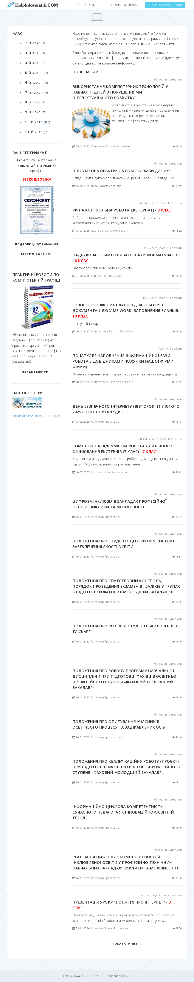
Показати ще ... (127, 943)
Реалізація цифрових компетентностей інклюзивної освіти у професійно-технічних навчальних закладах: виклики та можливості (125, 862)
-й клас (35, 43)
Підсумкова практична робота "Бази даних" (121, 170)
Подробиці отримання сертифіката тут (36, 249)
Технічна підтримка (122, 5)
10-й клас (149, 298)
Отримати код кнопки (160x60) (36, 416)
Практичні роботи (170, 248)
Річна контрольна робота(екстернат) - (121, 210)
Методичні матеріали (168, 79)
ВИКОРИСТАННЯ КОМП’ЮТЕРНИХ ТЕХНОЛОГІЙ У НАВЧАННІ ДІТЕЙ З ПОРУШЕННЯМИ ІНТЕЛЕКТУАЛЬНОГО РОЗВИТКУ (120, 92)
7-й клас (143, 439)
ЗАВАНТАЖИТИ (35, 372)
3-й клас (145, 895)
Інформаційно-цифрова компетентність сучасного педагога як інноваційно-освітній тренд (123, 812)
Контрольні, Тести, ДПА (166, 203)
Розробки (89, 5)
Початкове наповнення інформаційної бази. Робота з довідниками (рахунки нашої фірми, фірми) (123, 361)
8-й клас (143, 203)
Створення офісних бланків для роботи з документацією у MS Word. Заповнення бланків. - (127, 310)
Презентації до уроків (167, 895)
